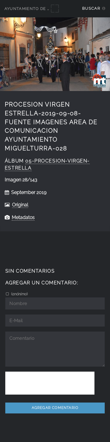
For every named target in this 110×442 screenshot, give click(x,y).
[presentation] (49, 383)
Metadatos (23, 217)
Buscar (91, 8)
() (19, 294)
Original (20, 205)
